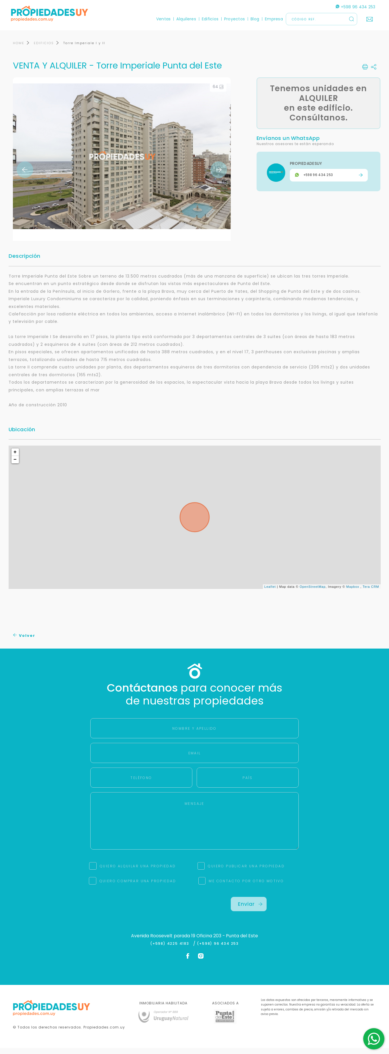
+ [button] (15, 458)
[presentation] (140, 914)
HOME (18, 49)
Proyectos (232, 19)
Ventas (161, 19)
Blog (253, 19)
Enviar (250, 910)
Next (218, 175)
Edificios (208, 19)
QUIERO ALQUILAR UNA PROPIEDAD (138, 872)
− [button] (15, 465)
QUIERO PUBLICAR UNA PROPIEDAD (246, 872)
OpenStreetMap (313, 592)
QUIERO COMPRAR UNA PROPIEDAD (137, 887)
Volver (24, 641)
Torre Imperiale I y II (84, 49)
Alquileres (184, 19)
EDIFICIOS (44, 49)
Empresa (272, 19)
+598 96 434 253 (353, 7)
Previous (25, 175)
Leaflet (270, 592)
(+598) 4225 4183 (171, 950)
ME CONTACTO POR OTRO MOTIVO (246, 887)
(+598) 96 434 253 (218, 950)
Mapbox (352, 592)
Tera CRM (371, 592)
